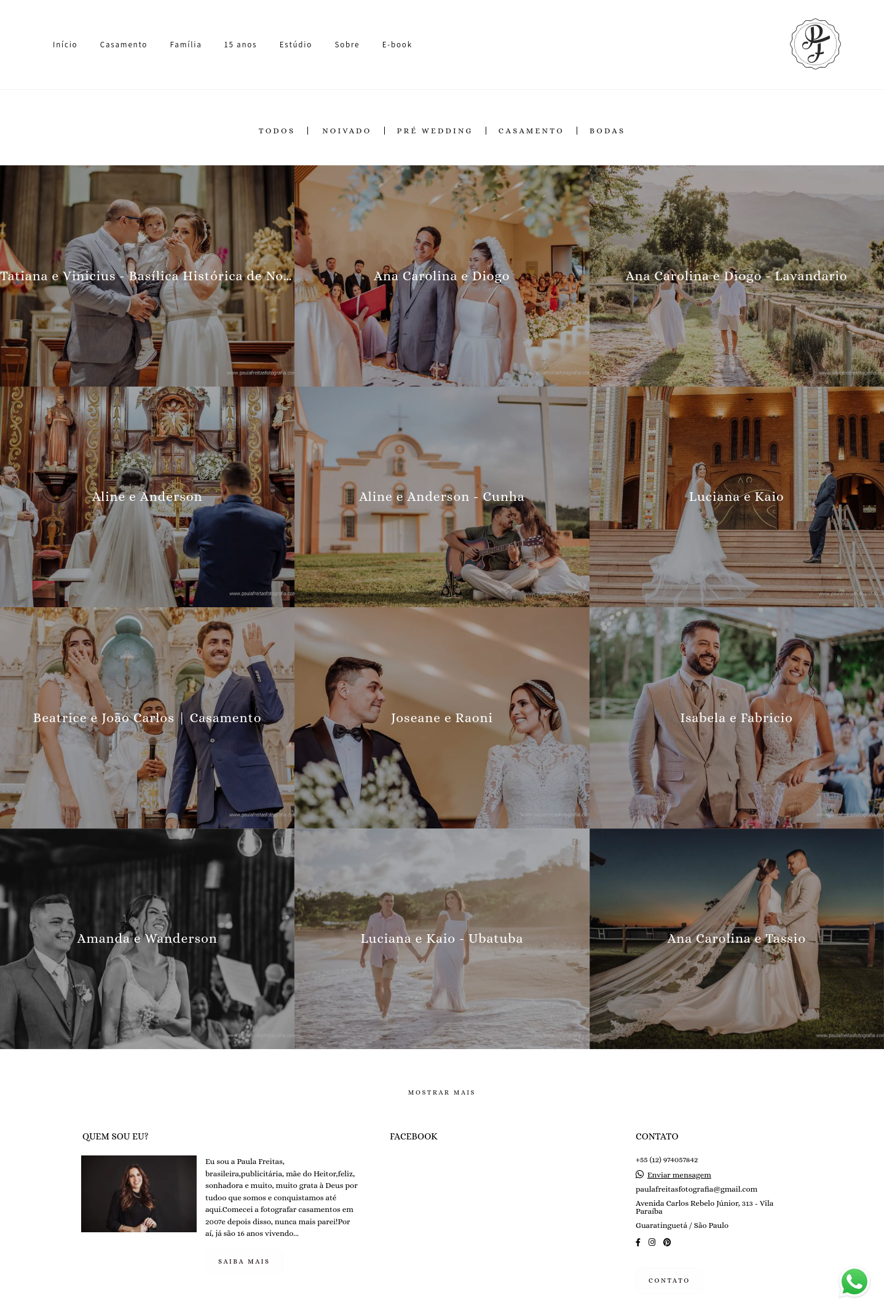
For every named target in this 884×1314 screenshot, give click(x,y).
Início (65, 44)
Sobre (347, 44)
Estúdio (296, 44)
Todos (277, 131)
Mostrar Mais (442, 1092)
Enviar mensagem (679, 1175)
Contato (669, 1280)
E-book (397, 44)
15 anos (240, 44)
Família (186, 44)
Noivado (346, 131)
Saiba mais (244, 1261)
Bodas (607, 131)
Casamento (124, 44)
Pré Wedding (435, 131)
